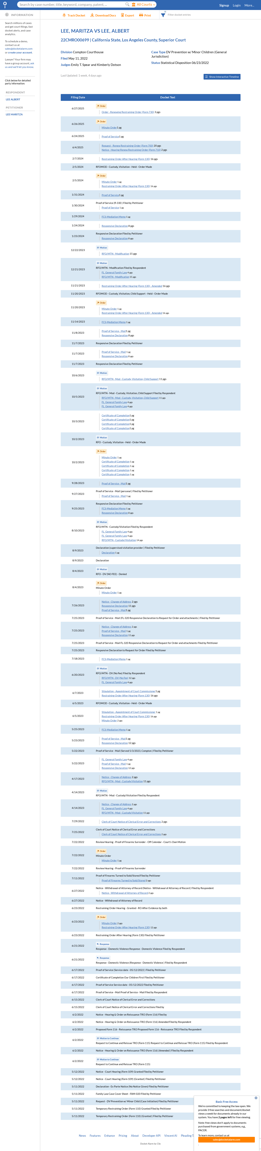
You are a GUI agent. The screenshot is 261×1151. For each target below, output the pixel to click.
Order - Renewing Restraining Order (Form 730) (128, 112)
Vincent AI (170, 1135)
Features (95, 1135)
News (82, 1135)
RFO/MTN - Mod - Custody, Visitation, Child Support (130, 379)
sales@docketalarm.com (18, 48)
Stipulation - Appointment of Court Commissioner (128, 691)
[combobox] (168, 14)
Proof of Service (110, 136)
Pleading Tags (189, 1135)
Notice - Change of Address (116, 601)
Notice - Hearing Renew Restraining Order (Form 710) (131, 149)
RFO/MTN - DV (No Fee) (115, 678)
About (135, 1135)
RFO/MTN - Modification (115, 253)
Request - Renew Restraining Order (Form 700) (127, 145)
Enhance (109, 1135)
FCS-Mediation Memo (114, 216)
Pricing (123, 1135)
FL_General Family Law (114, 272)
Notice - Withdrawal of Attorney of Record (125, 893)
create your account (20, 52)
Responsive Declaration (115, 226)
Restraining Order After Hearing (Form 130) (126, 159)
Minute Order (109, 127)
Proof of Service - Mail (114, 331)
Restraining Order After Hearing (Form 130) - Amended (132, 286)
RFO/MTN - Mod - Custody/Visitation (122, 781)
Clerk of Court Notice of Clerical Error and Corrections (131, 821)
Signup (224, 5)
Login (237, 5)
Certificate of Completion (116, 415)
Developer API (151, 1135)
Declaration (108, 552)
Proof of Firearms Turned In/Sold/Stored (123, 880)
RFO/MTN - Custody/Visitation (119, 540)
